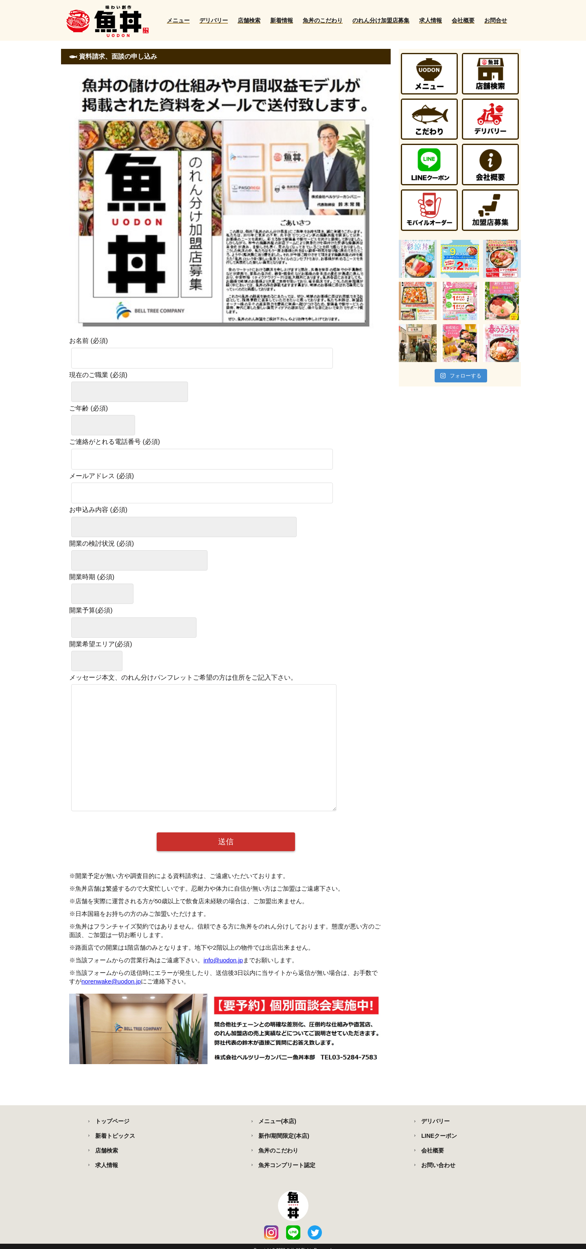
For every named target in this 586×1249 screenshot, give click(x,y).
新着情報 (281, 20)
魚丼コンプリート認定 (286, 1165)
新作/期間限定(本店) (283, 1136)
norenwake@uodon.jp (111, 1005)
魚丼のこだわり (323, 20)
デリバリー (213, 20)
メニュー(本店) (277, 1121)
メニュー (178, 20)
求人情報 (430, 20)
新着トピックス (115, 1136)
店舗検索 (249, 20)
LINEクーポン (439, 1136)
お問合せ (495, 20)
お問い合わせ (438, 1165)
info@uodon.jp (223, 984)
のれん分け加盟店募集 (380, 20)
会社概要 (463, 20)
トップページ (112, 1121)
